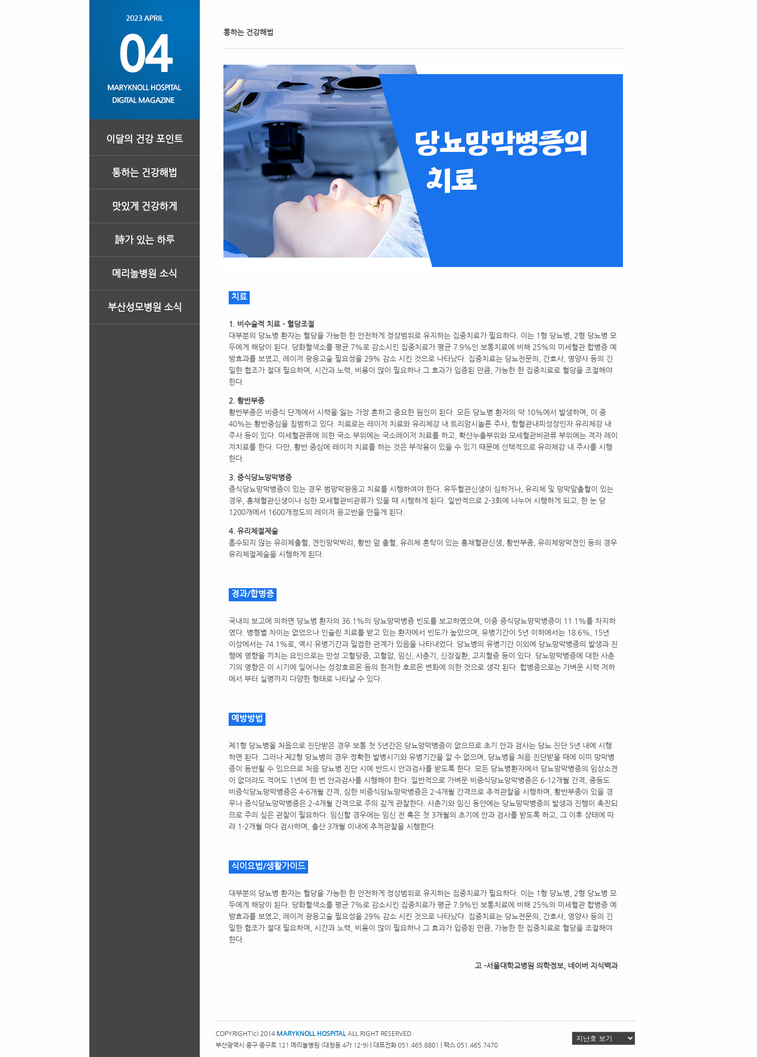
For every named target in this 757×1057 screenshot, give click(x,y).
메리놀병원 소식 (144, 273)
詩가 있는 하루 (145, 239)
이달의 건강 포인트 (144, 138)
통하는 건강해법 (144, 172)
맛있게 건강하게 (144, 205)
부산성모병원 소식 (145, 306)
